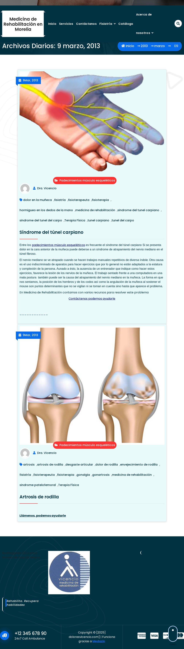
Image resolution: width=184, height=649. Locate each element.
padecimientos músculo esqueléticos (58, 245)
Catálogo (125, 24)
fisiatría (60, 200)
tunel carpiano (98, 220)
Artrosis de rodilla (39, 497)
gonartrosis (101, 475)
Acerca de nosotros (144, 23)
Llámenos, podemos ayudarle (43, 516)
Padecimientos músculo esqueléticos (85, 180)
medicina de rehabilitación (95, 210)
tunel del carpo (123, 220)
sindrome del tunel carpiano (138, 210)
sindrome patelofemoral (38, 485)
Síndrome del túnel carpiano (51, 232)
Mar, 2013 (30, 80)
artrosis (29, 464)
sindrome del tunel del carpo (41, 220)
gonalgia (83, 475)
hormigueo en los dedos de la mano (46, 210)
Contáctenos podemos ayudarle (92, 299)
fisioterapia (100, 200)
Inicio (52, 24)
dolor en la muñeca (37, 200)
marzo (159, 46)
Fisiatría (105, 24)
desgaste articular (79, 464)
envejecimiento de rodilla (139, 464)
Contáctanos (86, 24)
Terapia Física (74, 220)
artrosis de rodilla (50, 464)
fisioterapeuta (78, 200)
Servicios (66, 24)
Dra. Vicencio (47, 188)
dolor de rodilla (106, 464)
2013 (144, 46)
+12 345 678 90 (31, 633)
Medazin (98, 641)
